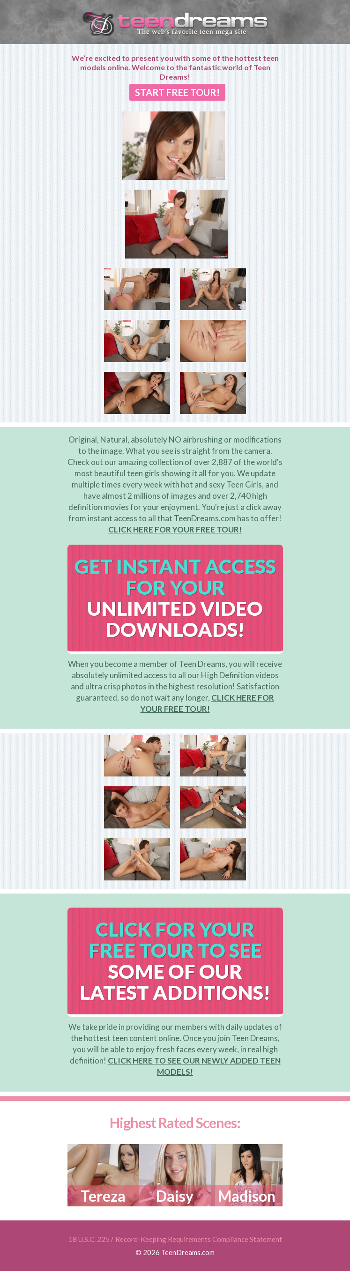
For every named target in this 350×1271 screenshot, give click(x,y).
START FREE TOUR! (177, 92)
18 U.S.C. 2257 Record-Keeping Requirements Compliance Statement (175, 1239)
